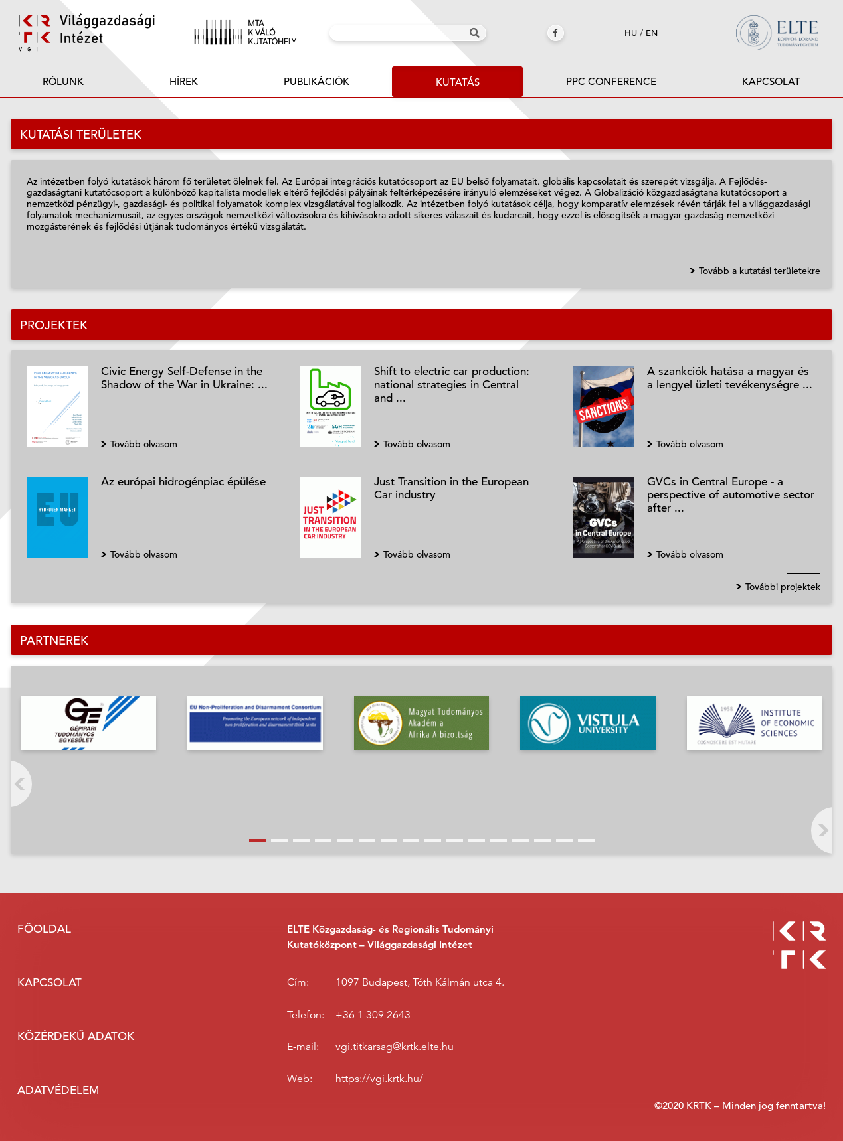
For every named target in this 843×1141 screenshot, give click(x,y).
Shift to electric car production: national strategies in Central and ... (451, 384)
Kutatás (458, 82)
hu (630, 32)
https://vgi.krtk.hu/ (379, 1078)
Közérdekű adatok (75, 1036)
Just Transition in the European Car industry (451, 488)
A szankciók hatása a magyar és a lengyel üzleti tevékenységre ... (729, 378)
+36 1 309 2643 (373, 1015)
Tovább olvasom (143, 444)
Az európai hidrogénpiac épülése (183, 482)
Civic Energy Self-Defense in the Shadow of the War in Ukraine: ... (184, 378)
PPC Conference (611, 81)
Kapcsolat (771, 81)
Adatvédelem (58, 1090)
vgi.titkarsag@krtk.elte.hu (394, 1046)
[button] (257, 840)
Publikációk (317, 85)
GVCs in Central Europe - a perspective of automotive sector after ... (730, 495)
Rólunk (63, 81)
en (652, 32)
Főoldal (44, 929)
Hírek (183, 81)
